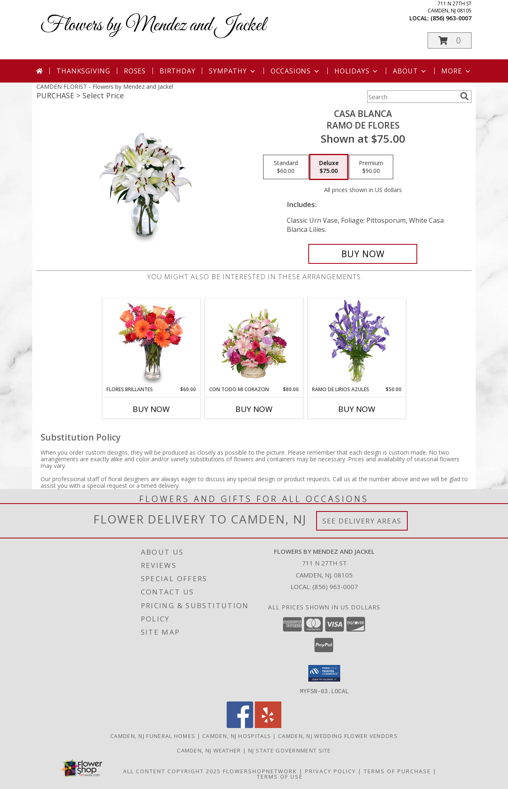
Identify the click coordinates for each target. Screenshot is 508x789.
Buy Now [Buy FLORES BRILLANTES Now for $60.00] (151, 409)
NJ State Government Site (289, 750)
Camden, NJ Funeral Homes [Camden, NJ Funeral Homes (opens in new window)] (152, 735)
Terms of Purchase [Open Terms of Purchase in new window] (397, 770)
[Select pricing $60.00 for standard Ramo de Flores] (286, 167)
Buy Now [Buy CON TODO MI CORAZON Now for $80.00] (254, 409)
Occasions (296, 70)
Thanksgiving (83, 70)
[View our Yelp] (268, 725)
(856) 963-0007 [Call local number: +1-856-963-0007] (451, 18)
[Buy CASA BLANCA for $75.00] (362, 254)
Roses (135, 70)
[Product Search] (412, 96)
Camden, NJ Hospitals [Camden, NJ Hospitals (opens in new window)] (236, 735)
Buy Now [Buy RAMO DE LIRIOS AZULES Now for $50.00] (356, 409)
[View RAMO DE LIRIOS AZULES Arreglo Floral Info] (357, 342)
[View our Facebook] (240, 725)
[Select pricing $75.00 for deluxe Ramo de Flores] (328, 167)
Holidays (356, 70)
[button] (450, 40)
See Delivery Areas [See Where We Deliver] (362, 521)
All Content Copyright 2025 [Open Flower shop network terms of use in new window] (172, 770)
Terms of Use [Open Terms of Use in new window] (280, 776)
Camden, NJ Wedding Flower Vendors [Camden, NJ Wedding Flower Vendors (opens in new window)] (338, 735)
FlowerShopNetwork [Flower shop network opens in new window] (260, 770)
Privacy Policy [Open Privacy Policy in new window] (330, 770)
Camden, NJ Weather (209, 750)
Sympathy (232, 70)
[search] (464, 96)
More (456, 70)
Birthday (177, 70)
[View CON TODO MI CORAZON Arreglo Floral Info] (254, 342)
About (410, 70)
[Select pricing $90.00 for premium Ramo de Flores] (371, 167)
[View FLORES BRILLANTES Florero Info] (151, 342)
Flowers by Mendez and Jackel (153, 25)
